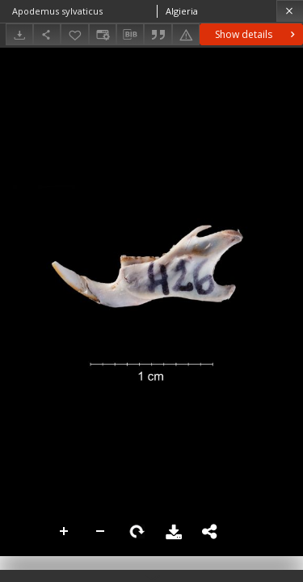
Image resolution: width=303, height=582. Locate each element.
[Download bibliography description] (130, 34)
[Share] (47, 34)
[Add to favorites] (74, 34)
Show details (256, 34)
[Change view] (102, 34)
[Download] (19, 34)
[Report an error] (186, 34)
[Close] (289, 11)
